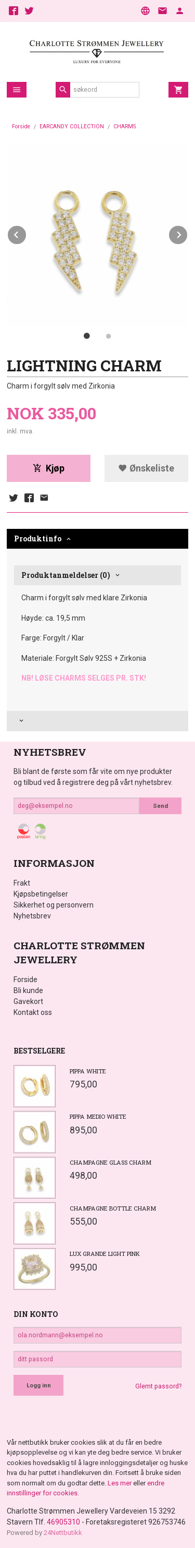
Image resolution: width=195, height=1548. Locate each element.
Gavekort (28, 1001)
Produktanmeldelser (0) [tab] (65, 575)
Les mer (120, 1483)
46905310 (63, 1522)
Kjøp (48, 468)
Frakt (22, 883)
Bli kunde (28, 990)
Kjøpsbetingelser (41, 894)
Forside (21, 126)
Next (187, 233)
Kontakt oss (33, 1012)
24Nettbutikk (63, 1533)
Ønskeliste (146, 468)
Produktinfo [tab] (37, 538)
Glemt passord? (158, 1386)
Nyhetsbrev (32, 916)
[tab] (97, 721)
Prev (26, 233)
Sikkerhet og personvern (54, 905)
